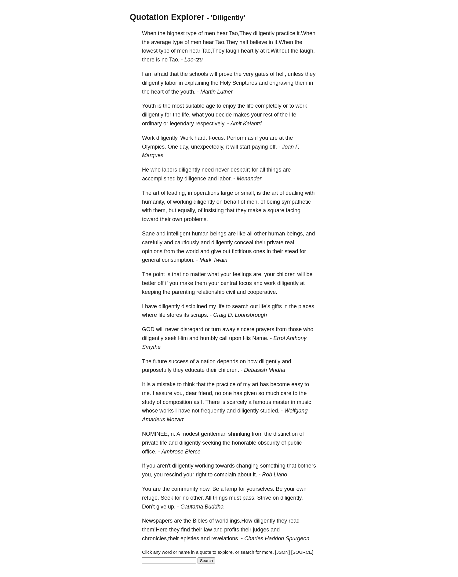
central (229, 283)
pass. (249, 498)
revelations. (225, 538)
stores (174, 315)
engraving (281, 83)
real (289, 242)
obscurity (269, 443)
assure (164, 393)
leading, (176, 193)
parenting (183, 292)
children (286, 274)
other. (197, 498)
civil (230, 292)
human (200, 234)
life (250, 106)
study (148, 402)
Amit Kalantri (246, 123)
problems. (196, 219)
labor (171, 83)
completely (268, 106)
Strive (264, 498)
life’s (264, 306)
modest (190, 434)
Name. (260, 338)
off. (273, 147)
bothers (307, 466)
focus (245, 283)
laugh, (307, 51)
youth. (187, 92)
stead (291, 251)
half (243, 42)
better (149, 283)
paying (260, 147)
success (178, 361)
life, (186, 115)
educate (195, 370)
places (306, 306)
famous (262, 402)
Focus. (217, 138)
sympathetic (296, 202)
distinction (285, 434)
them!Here (155, 530)
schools (198, 74)
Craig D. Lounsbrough (240, 315)
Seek (167, 498)
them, (160, 210)
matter (198, 274)
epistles (189, 538)
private (275, 242)
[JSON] (282, 552)
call (223, 338)
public (294, 443)
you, (179, 393)
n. (173, 434)
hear (221, 33)
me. (146, 393)
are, (258, 274)
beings (218, 234)
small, (248, 193)
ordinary (152, 123)
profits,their (237, 530)
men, (253, 202)
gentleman (214, 434)
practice (285, 33)
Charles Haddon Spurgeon (276, 538)
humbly (209, 338)
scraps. (199, 315)
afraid (161, 74)
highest (176, 33)
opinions (152, 251)
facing (293, 210)
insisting (214, 210)
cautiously (187, 242)
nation (208, 361)
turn (216, 329)
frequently (213, 411)
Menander (249, 179)
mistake (166, 384)
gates (261, 74)
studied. (269, 411)
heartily (250, 51)
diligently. (167, 138)
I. (202, 402)
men (209, 33)
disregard (191, 329)
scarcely (237, 402)
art (156, 193)
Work (148, 138)
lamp (231, 489)
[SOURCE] (302, 552)
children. (228, 370)
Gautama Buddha (202, 507)
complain (225, 475)
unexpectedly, (208, 147)
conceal (243, 242)
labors (169, 170)
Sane (148, 234)
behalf (231, 202)
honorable (244, 443)
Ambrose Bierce (181, 452)
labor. (225, 179)
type (191, 33)
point (159, 274)
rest (267, 115)
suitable (194, 106)
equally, (187, 210)
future (160, 361)
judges (261, 530)
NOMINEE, (155, 434)
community (184, 489)
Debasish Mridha (264, 370)
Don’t (148, 507)
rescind (173, 475)
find (185, 530)
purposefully (157, 370)
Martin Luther (216, 92)
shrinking (239, 434)
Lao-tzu (193, 60)
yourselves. (260, 489)
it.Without (277, 51)
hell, (281, 74)
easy (297, 384)
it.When (306, 33)
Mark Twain (213, 260)
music (304, 402)
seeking (211, 443)
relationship (210, 292)
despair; (240, 170)
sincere (245, 329)
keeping (151, 292)
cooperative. (262, 292)
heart (157, 92)
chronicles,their (160, 538)
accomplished (159, 179)
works (166, 411)
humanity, (153, 202)
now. (205, 489)
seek (170, 338)
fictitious (242, 251)
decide (224, 115)
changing (247, 466)
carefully (152, 242)
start (245, 147)
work (301, 106)
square (275, 210)
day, (185, 147)
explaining (196, 83)
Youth (149, 106)
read (294, 521)
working (182, 202)
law (208, 530)
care (286, 393)
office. (149, 452)
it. (255, 475)
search (240, 306)
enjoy (229, 106)
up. (172, 507)
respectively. (210, 123)
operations (206, 193)
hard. (200, 138)
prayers (265, 329)
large (227, 193)
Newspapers (157, 521)
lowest (150, 51)
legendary (182, 123)
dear (191, 393)
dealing (294, 193)
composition (177, 402)
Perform (236, 138)
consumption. (178, 260)
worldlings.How (233, 521)
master (281, 402)
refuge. (150, 498)
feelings (242, 274)
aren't (163, 466)
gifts (277, 306)
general (151, 260)
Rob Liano (274, 475)
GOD (148, 329)
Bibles (200, 521)
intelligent (178, 234)
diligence (195, 179)
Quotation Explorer (167, 17)
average (161, 42)
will (213, 74)
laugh (232, 51)
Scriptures (244, 83)
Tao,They (240, 33)
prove (225, 74)
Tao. (174, 60)
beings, (295, 234)
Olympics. (154, 147)
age (210, 106)
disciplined (194, 306)
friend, (205, 393)
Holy (225, 83)
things (274, 170)
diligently (263, 33)
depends (227, 361)
